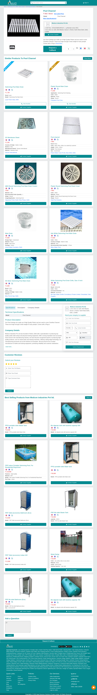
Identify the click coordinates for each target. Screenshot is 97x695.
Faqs (7, 689)
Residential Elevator (11, 652)
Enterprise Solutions (55, 687)
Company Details (33, 307)
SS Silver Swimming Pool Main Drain (17, 280)
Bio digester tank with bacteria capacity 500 (65, 425)
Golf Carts (59, 667)
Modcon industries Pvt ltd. (60, 22)
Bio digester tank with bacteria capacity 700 (65, 599)
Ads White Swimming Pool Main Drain (64, 232)
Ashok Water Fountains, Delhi (13, 246)
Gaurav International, (11, 151)
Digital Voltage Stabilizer (77, 657)
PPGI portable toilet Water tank (61, 466)
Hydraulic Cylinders (73, 656)
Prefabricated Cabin (49, 654)
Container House (39, 656)
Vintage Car (66, 667)
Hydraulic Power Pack (84, 656)
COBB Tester (52, 659)
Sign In (86, 2)
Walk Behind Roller (57, 649)
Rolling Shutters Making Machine (63, 664)
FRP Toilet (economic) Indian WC (16, 554)
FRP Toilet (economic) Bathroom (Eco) (18, 512)
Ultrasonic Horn (15, 662)
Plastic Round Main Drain (59, 85)
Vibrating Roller (67, 649)
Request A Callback (48, 640)
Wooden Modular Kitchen (47, 664)
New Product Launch (55, 685)
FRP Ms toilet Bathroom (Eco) (15, 599)
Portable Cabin (34, 649)
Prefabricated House (18, 656)
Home (5, 5)
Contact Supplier (54, 33)
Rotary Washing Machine (49, 657)
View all (88, 397)
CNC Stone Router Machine (35, 657)
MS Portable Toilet (85, 652)
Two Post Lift (84, 664)
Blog (7, 683)
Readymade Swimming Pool (22, 667)
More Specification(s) (49, 18)
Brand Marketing (54, 683)
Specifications (10, 307)
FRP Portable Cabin (30, 654)
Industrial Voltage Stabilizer (63, 657)
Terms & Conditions (33, 677)
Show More (87, 57)
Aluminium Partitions (20, 650)
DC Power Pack (63, 656)
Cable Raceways (24, 662)
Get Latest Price (59, 13)
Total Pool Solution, (56, 199)
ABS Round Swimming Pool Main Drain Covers (21, 185)
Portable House (62, 652)
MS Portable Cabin (20, 654)
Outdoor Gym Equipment (36, 667)
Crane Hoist (37, 659)
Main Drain (9, 232)
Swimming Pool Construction (80, 666)
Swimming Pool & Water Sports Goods (16, 5)
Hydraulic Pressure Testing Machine (79, 659)
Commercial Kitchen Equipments (75, 661)
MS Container (39, 654)
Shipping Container (29, 656)
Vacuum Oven (47, 656)
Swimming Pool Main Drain (14, 86)
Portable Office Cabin (60, 654)
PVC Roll (58, 661)
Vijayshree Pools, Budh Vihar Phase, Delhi (17, 199)
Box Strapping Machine (44, 650)
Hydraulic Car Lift (21, 652)
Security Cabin (53, 652)
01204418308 (74, 675)
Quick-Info (9, 685)
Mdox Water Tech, (56, 246)
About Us (8, 675)
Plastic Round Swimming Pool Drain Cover (65, 185)
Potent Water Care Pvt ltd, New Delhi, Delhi (63, 152)
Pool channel (55, 136)
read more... (8, 346)
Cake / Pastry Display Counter (13, 661)
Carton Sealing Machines (57, 650)
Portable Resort (10, 654)
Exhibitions (9, 687)
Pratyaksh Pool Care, (57, 99)
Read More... (59, 42)
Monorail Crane (44, 659)
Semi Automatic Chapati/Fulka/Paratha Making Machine (34, 666)
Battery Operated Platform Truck (77, 667)
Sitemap (8, 677)
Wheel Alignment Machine (12, 666)
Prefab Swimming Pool (54, 666)
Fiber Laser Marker (27, 661)
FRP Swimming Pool (66, 666)
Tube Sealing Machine (77, 649)
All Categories (21, 683)
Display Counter (68, 650)
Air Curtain (63, 661)
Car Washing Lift (76, 664)
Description (21, 307)
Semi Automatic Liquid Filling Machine (25, 664)
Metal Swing (55, 553)
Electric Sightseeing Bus (49, 667)
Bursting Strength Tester (63, 659)
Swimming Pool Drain (30, 5)
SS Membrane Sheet (12, 137)
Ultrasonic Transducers (54, 662)
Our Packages (53, 679)
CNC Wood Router (11, 657)
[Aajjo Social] (80, 646)
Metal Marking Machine (38, 661)
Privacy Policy (32, 679)
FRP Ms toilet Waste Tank (59, 512)
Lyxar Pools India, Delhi (12, 99)
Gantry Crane (29, 659)
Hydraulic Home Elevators (79, 650)
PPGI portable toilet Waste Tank (16, 425)
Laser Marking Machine (24, 649)
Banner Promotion (54, 681)
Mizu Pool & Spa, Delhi (11, 295)
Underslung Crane (20, 659)
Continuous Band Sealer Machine (68, 662)
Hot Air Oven (55, 656)
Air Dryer (38, 664)
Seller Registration (55, 675)
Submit (9, 390)
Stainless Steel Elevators (42, 652)
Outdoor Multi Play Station (45, 649)
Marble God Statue (50, 661)
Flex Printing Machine (22, 657)
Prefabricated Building (72, 654)
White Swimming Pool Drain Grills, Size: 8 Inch (67, 280)
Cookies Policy (32, 675)
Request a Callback (53, 48)
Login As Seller (54, 689)
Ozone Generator (18, 669)
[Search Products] (31, 2)
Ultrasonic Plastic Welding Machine (38, 662)
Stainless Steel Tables (31, 650)
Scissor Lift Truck (31, 652)
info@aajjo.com (75, 680)
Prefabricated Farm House (73, 652)
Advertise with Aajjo (55, 677)
